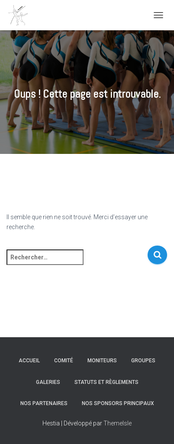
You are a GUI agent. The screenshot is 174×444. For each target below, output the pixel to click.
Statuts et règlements (106, 382)
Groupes (143, 361)
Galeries (48, 382)
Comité (63, 361)
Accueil (29, 361)
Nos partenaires (44, 403)
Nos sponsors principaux (118, 403)
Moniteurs (102, 361)
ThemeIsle (117, 423)
